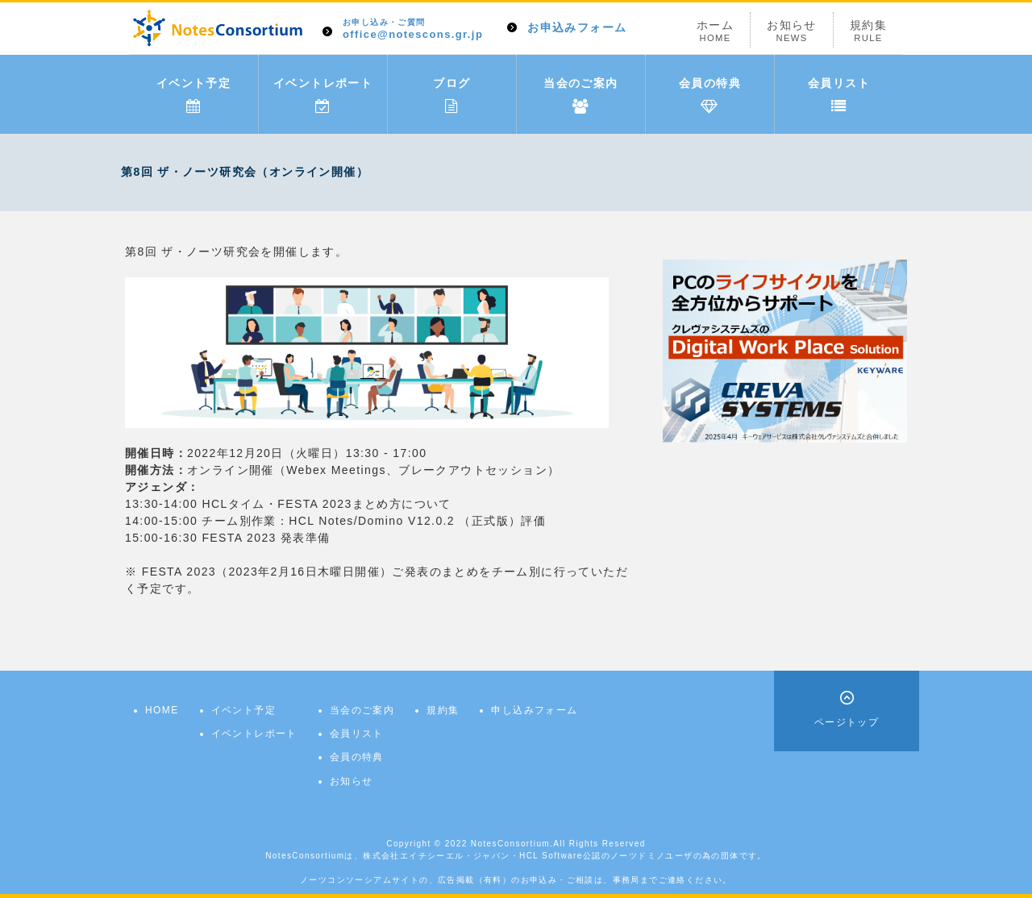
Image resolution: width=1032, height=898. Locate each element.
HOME (162, 710)
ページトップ (846, 722)
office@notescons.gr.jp (413, 29)
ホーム (715, 31)
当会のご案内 (580, 95)
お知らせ (792, 31)
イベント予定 (193, 95)
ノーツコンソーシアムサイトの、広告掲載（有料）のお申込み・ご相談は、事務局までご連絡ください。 (516, 879)
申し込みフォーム (534, 710)
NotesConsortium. (512, 843)
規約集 (868, 31)
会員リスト (839, 95)
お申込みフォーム (576, 27)
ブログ (451, 95)
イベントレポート (322, 95)
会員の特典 (710, 95)
